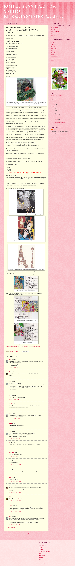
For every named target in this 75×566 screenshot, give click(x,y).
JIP (52, 50)
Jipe (10, 460)
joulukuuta (56, 114)
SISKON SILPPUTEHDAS (57, 58)
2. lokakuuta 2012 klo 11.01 (14, 391)
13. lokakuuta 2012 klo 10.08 (15, 448)
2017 (54, 102)
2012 (54, 113)
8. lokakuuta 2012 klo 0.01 (14, 399)
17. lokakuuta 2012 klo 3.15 (14, 456)
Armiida (11, 403)
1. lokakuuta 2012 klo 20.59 (14, 367)
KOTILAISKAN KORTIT (56, 95)
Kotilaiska (55, 129)
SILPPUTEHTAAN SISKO (44, 551)
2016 (54, 104)
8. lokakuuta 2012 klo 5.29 (14, 409)
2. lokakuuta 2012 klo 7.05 (14, 377)
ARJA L (53, 46)
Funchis (10, 371)
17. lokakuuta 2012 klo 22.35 (15, 464)
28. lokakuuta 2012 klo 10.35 (15, 524)
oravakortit (17, 498)
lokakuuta (56, 119)
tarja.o (10, 423)
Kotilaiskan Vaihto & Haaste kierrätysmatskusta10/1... (59, 121)
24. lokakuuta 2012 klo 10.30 (15, 492)
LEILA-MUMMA (55, 31)
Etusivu (30, 534)
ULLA (52, 42)
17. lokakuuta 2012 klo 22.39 (15, 473)
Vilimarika (11, 452)
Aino (10, 442)
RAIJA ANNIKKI (42, 545)
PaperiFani (53, 29)
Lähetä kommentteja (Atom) (12, 537)
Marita (10, 395)
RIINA (52, 60)
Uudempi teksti (8, 534)
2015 (54, 106)
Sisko (10, 359)
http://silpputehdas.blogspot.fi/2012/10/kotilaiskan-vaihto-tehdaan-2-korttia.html (23, 346)
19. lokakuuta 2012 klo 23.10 (15, 481)
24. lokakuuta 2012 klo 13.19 (15, 500)
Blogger (44, 563)
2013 (54, 110)
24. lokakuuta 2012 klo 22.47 (15, 511)
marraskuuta (56, 117)
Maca (10, 413)
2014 (54, 108)
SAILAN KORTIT (55, 56)
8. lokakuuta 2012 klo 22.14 (14, 418)
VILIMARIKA (54, 62)
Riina (10, 477)
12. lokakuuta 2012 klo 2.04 (14, 438)
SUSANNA (53, 35)
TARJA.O (53, 44)
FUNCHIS (53, 48)
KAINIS (53, 52)
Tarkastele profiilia (55, 135)
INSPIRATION (54, 27)
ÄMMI (52, 64)
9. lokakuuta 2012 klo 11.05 (14, 427)
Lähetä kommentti (11, 527)
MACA (52, 33)
